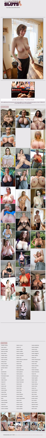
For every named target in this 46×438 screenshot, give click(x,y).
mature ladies (19, 386)
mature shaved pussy (35, 359)
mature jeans (19, 384)
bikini (2, 398)
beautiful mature (4, 349)
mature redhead (34, 351)
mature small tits (34, 365)
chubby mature (4, 355)
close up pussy (4, 359)
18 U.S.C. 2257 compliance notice (36, 434)
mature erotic (19, 361)
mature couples (19, 351)
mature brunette (4, 406)
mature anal (3, 386)
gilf (1, 369)
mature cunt (18, 357)
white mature (34, 408)
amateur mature (4, 345)
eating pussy (3, 361)
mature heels (19, 377)
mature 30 (3, 382)
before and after (4, 351)
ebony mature (4, 363)
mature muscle (19, 404)
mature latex (18, 388)
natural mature (34, 390)
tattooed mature (34, 404)
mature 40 (3, 384)
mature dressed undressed (21, 359)
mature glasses (19, 371)
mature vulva (34, 382)
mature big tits (4, 396)
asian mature (3, 347)
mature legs (18, 392)
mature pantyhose (35, 345)
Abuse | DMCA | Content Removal (22, 434)
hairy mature (3, 373)
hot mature (3, 377)
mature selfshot (34, 355)
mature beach (4, 394)
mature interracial (20, 382)
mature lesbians (19, 394)
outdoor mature (34, 396)
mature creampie (19, 353)
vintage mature (34, 406)
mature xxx (33, 388)
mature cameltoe (4, 408)
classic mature (4, 357)
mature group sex (20, 375)
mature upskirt (34, 377)
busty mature (3, 353)
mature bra (3, 404)
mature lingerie (19, 396)
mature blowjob (4, 402)
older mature (34, 394)
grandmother (3, 371)
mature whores (34, 384)
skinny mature (34, 402)
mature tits (33, 373)
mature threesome (35, 371)
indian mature (4, 379)
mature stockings (35, 369)
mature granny (19, 373)
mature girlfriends (20, 369)
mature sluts (34, 363)
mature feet (18, 363)
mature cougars (19, 349)
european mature (4, 365)
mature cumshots (19, 355)
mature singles (34, 361)
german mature (4, 367)
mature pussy (34, 349)
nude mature (34, 392)
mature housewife (20, 379)
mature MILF (19, 400)
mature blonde (4, 400)
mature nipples (19, 406)
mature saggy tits (35, 353)
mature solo (34, 367)
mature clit (18, 347)
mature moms (19, 402)
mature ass (3, 388)
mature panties (19, 408)
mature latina (19, 390)
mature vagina (34, 379)
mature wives (34, 386)
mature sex (33, 357)
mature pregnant (34, 347)
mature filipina (19, 365)
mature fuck (18, 367)
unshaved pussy (34, 375)
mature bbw (3, 392)
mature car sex (19, 345)
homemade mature (5, 375)
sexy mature (34, 400)
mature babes (4, 390)
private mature (34, 398)
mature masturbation (20, 398)
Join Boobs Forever (23, 100)
